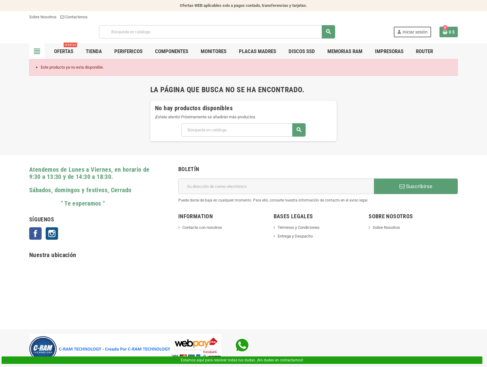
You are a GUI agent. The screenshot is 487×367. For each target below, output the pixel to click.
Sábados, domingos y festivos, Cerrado (80, 190)
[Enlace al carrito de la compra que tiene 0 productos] (448, 32)
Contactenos (74, 17)
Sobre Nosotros (43, 17)
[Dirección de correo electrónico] (276, 186)
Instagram (52, 233)
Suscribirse (415, 186)
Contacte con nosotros (202, 227)
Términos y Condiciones (299, 227)
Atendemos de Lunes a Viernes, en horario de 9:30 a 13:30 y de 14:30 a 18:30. (89, 173)
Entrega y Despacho (295, 236)
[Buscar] (217, 32)
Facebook (35, 233)
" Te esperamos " (67, 203)
